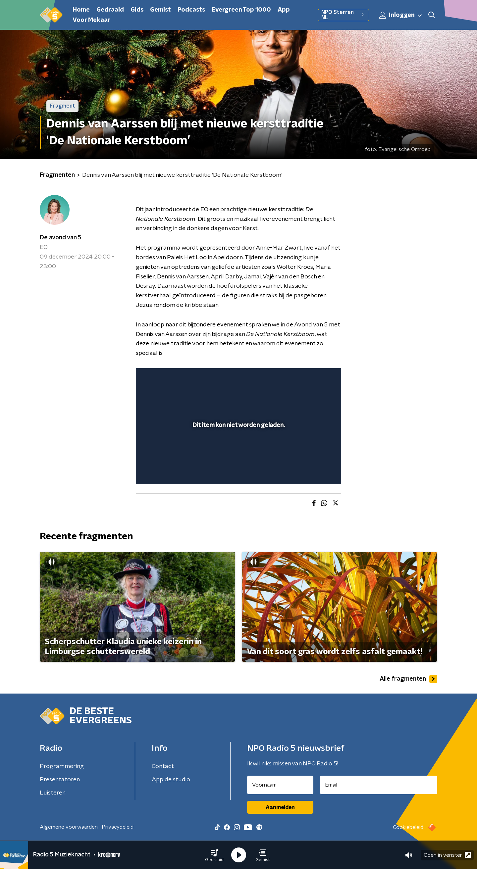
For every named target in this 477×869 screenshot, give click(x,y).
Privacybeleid (117, 827)
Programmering (62, 766)
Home (81, 10)
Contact (163, 766)
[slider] (237, 451)
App (284, 10)
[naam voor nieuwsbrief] (280, 785)
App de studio (171, 780)
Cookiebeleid (408, 827)
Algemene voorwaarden (69, 827)
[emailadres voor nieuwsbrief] (379, 785)
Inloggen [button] (401, 15)
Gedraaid (110, 10)
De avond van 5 (60, 238)
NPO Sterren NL (343, 15)
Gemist (160, 10)
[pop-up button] (311, 469)
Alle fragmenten (408, 679)
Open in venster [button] (447, 855)
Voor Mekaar (91, 20)
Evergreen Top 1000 (241, 10)
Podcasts (191, 10)
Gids (137, 10)
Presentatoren (60, 780)
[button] (214, 855)
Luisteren (53, 793)
